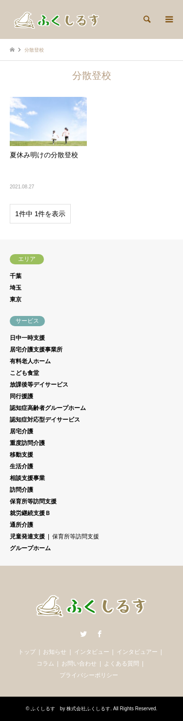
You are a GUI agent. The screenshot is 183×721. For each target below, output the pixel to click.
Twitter (83, 633)
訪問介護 (21, 489)
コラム (45, 663)
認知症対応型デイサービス (45, 419)
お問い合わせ (79, 663)
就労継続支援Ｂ (30, 513)
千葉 (15, 276)
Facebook (99, 633)
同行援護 (21, 396)
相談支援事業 (27, 478)
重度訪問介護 (27, 443)
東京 (15, 299)
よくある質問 (121, 663)
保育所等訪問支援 (33, 501)
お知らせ (54, 651)
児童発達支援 (27, 536)
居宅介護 (21, 431)
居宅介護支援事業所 (36, 349)
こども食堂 (24, 373)
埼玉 (15, 287)
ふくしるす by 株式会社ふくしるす (70, 708)
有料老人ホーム (30, 361)
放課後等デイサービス (39, 384)
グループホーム (30, 548)
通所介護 (21, 524)
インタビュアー (137, 651)
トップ (27, 651)
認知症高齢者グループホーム (48, 408)
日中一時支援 (27, 337)
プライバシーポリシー (89, 675)
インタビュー (91, 651)
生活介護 (21, 466)
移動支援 (21, 454)
